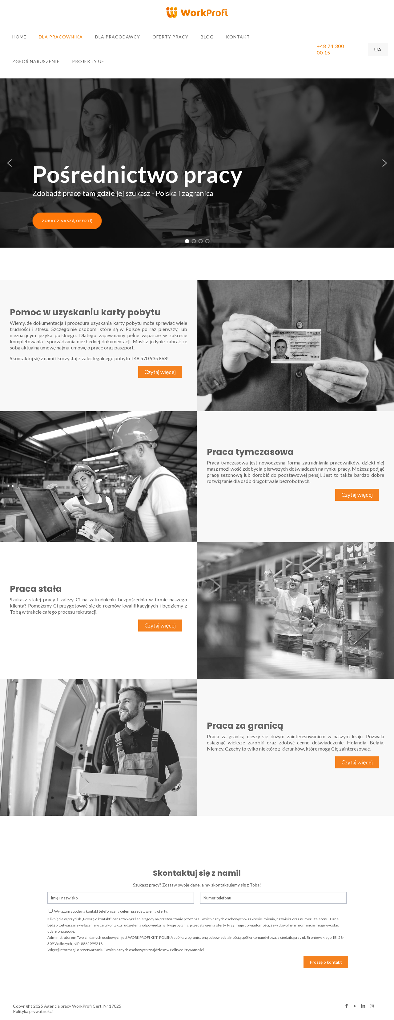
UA (378, 49)
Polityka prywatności (33, 1011)
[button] (9, 163)
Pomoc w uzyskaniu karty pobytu (85, 312)
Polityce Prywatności (187, 949)
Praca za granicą (245, 726)
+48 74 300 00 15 (330, 49)
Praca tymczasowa (250, 452)
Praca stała (36, 589)
